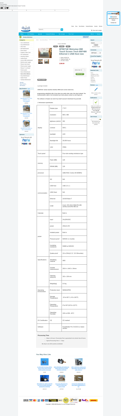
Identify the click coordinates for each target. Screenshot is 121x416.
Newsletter (93, 80)
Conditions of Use (94, 74)
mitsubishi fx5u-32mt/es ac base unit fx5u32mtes (26, 129)
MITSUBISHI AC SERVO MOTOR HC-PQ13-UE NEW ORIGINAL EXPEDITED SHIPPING (44, 385)
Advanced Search (96, 46)
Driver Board (24, 50)
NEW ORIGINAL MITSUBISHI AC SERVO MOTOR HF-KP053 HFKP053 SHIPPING (61, 368)
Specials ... (22, 82)
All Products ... (23, 85)
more (29, 88)
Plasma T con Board (25, 68)
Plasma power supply (26, 66)
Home (72, 26)
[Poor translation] (6, 8)
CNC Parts (23, 46)
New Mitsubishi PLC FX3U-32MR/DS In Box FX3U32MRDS (26, 100)
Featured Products (89, 26)
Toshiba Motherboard (26, 79)
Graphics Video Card (25, 52)
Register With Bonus (27, 37)
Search (92, 40)
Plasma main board (25, 64)
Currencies (93, 50)
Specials (96, 26)
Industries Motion (25, 56)
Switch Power (24, 77)
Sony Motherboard (25, 75)
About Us (93, 78)
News (76, 26)
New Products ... (23, 84)
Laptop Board (24, 58)
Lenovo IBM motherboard (27, 60)
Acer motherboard (25, 42)
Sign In (92, 34)
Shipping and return (95, 75)
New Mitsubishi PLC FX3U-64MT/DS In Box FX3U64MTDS (26, 115)
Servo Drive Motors (44, 39)
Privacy (92, 77)
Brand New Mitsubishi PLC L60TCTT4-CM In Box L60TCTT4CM (62, 385)
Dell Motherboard (25, 48)
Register (100, 26)
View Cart (71, 34)
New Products (81, 26)
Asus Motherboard (25, 44)
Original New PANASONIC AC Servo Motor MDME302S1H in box (78, 385)
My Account (62, 34)
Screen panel (24, 70)
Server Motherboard (25, 72)
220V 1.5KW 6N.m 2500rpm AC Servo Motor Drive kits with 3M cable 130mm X (78, 368)
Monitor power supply (26, 62)
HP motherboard (24, 54)
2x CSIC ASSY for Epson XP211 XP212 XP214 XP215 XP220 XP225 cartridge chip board (44, 368)
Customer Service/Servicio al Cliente (113, 18)
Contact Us (93, 81)
